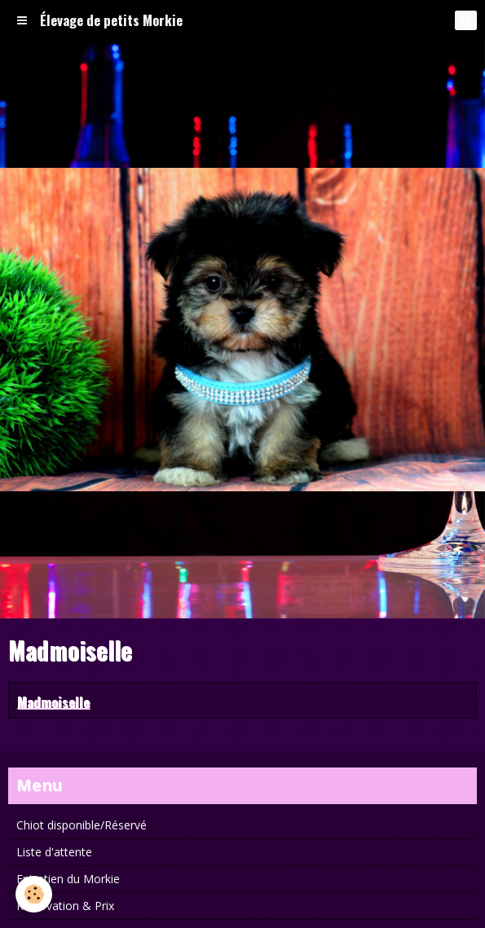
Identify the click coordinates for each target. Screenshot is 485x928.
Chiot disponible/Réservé (81, 825)
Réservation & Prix (65, 905)
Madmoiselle (53, 701)
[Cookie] (34, 894)
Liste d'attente (54, 852)
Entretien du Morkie (68, 878)
